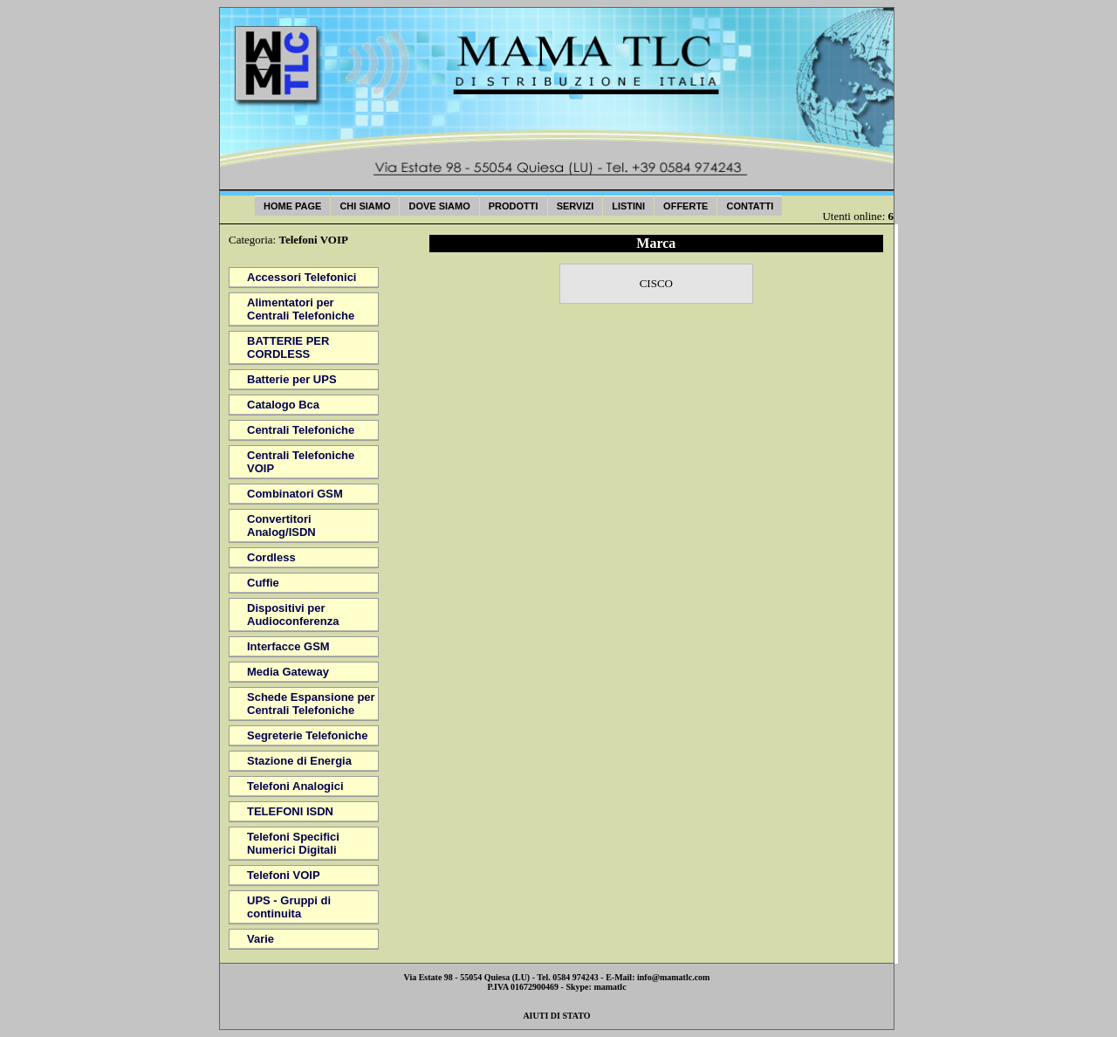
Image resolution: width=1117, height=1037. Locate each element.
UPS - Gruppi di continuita (289, 907)
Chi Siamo (364, 206)
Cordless (271, 557)
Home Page (292, 206)
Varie (260, 938)
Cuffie (263, 582)
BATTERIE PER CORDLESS (288, 347)
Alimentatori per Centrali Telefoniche (300, 309)
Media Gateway (288, 671)
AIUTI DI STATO (556, 1015)
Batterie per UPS (292, 379)
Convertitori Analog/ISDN (281, 525)
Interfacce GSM (288, 646)
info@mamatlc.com (673, 977)
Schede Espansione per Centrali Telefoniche (311, 703)
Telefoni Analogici (295, 786)
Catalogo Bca (283, 404)
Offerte (685, 206)
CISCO (656, 283)
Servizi (575, 206)
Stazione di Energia (299, 760)
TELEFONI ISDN (290, 811)
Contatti (749, 206)
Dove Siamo (438, 206)
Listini (628, 206)
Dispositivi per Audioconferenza (293, 614)
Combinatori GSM (295, 493)
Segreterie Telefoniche (307, 735)
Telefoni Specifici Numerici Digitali (293, 843)
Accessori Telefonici (301, 277)
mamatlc (609, 987)
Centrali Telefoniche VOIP (300, 462)
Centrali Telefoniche (300, 429)
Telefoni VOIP (283, 875)
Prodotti (513, 206)
